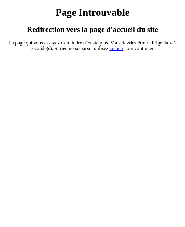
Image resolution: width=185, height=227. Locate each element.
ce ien (116, 48)
